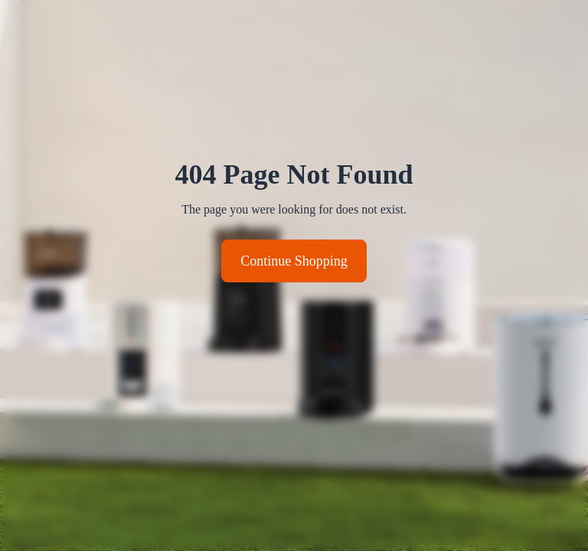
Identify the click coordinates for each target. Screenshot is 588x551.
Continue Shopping (294, 261)
